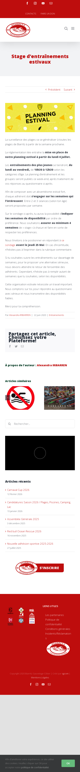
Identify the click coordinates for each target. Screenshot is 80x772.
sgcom (65, 673)
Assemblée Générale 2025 (23, 519)
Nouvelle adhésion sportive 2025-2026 (30, 543)
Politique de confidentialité (53, 622)
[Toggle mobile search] (66, 28)
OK (68, 763)
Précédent (54, 89)
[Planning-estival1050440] (40, 117)
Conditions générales (57, 629)
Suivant (68, 89)
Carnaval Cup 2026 (18, 490)
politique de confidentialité (35, 767)
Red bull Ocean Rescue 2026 (24, 531)
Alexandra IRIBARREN (20, 315)
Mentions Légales (40, 677)
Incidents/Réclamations (58, 636)
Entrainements (56, 315)
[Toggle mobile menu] (73, 28)
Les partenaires (54, 615)
